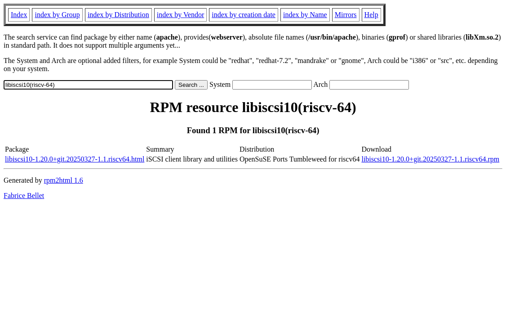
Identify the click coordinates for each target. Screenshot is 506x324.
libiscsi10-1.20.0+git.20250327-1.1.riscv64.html (74, 159)
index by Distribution (118, 14)
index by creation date (243, 14)
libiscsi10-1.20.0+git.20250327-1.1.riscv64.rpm (430, 159)
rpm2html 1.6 (63, 180)
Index (19, 14)
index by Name (305, 14)
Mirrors (346, 14)
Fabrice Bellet (24, 195)
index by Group (57, 14)
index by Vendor (180, 14)
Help (371, 14)
